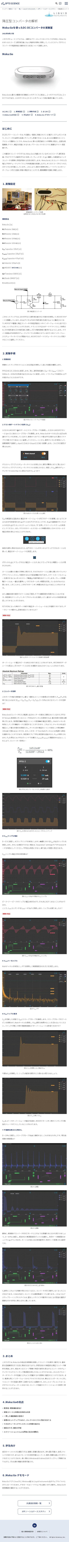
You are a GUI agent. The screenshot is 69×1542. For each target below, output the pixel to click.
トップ (4, 9)
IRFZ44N (15, 267)
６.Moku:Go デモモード (44, 115)
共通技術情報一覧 (33, 1503)
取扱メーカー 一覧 (15, 9)
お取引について (42, 1532)
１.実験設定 (18, 111)
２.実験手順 (31, 111)
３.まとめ (44, 111)
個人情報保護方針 (27, 1532)
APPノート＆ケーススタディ (47, 9)
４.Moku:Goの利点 (9, 115)
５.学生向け (25, 115)
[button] (66, 3)
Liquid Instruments (29, 9)
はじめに (5, 111)
